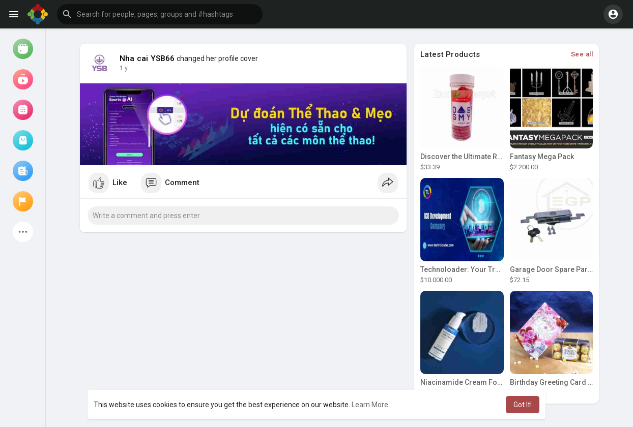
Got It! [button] (522, 405)
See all (582, 54)
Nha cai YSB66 (147, 58)
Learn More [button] (370, 405)
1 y (124, 68)
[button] (160, 14)
